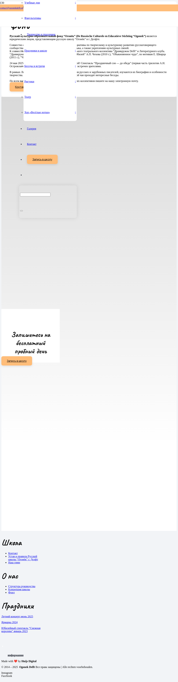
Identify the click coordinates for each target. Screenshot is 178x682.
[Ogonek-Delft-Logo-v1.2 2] (8, 25)
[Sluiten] (21, 210)
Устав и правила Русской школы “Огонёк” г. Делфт (23, 558)
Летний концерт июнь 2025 (17, 616)
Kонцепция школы (19, 589)
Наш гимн (14, 562)
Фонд (11, 592)
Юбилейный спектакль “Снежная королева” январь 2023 (21, 630)
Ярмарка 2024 (9, 622)
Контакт (13, 553)
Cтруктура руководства (21, 586)
